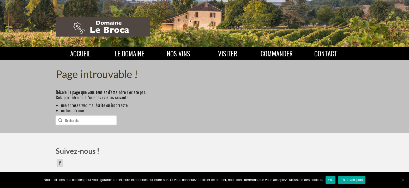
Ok (330, 180)
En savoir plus (352, 180)
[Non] (402, 180)
